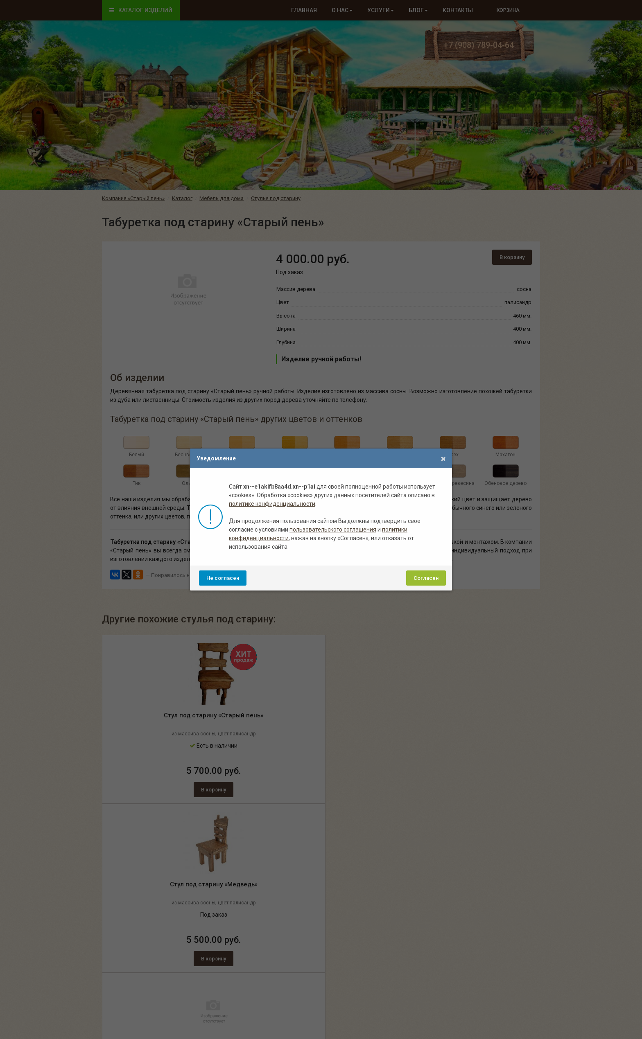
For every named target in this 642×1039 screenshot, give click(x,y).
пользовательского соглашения (332, 529)
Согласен (426, 578)
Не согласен (222, 578)
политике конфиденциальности (272, 503)
